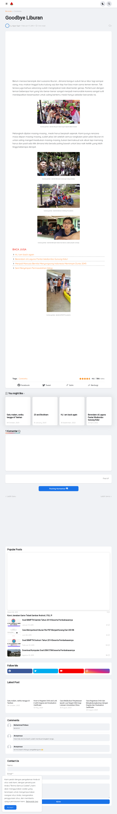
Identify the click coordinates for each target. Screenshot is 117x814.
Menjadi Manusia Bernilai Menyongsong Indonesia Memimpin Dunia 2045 (50, 263)
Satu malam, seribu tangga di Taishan (15, 416)
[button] (7, 3)
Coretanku (18, 11)
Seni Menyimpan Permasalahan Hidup (34, 268)
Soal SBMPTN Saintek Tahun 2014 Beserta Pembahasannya (47, 620)
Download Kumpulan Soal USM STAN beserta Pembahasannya (48, 650)
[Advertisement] (25, 522)
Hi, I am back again (24, 254)
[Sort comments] (106, 478)
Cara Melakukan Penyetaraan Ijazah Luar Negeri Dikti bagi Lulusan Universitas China (71, 703)
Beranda (8, 11)
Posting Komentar (58, 488)
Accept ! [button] (10, 807)
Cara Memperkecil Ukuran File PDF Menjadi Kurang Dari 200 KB (48, 630)
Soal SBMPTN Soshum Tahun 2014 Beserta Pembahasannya (47, 640)
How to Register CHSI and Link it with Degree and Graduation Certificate (45, 703)
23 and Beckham (41, 415)
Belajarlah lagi (32, 801)
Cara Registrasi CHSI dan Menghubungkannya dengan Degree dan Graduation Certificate (97, 704)
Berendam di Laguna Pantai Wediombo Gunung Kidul (41, 259)
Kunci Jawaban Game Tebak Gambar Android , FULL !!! (29, 615)
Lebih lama (105, 496)
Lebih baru (11, 496)
